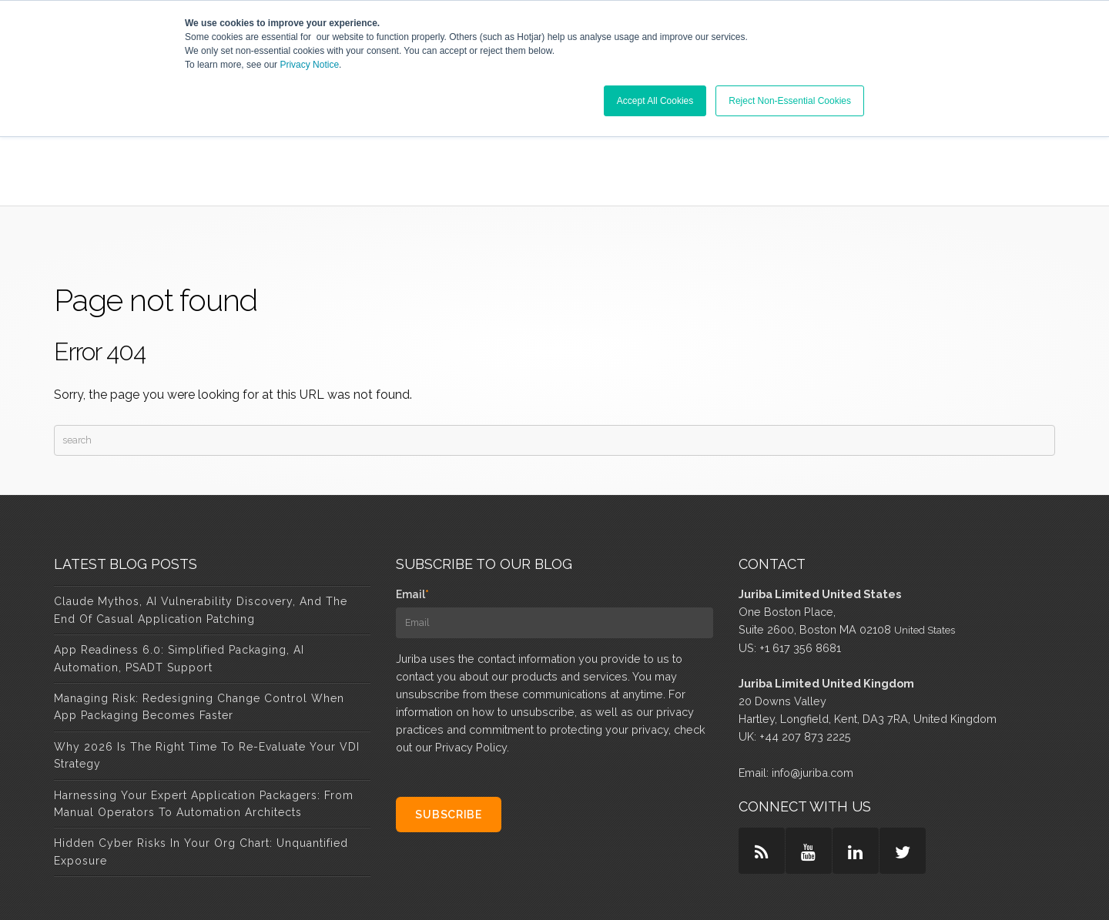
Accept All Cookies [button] (655, 100)
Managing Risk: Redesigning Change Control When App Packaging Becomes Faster (199, 619)
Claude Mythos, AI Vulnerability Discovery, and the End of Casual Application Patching (200, 522)
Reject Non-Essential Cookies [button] (790, 100)
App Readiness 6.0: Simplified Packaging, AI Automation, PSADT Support (179, 570)
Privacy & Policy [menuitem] (667, 888)
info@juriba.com (812, 684)
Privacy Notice (309, 64)
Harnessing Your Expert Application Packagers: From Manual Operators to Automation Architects (203, 716)
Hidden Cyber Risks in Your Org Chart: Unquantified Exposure (201, 763)
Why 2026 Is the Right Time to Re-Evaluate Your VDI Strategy (207, 667)
